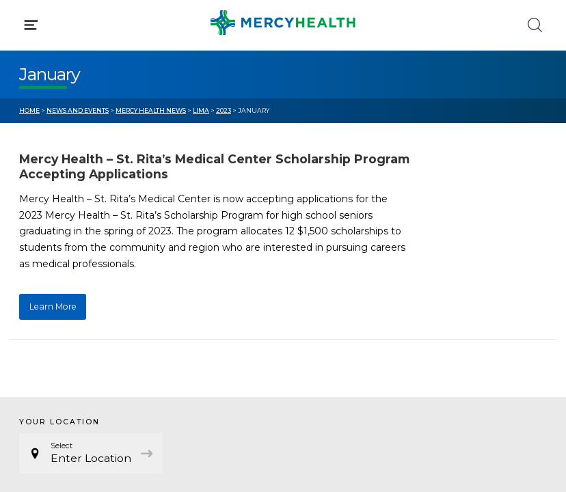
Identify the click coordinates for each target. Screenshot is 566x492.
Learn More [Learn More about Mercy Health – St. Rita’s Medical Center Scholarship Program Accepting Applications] (53, 306)
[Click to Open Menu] (31, 25)
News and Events (77, 110)
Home (29, 110)
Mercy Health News (151, 110)
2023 (223, 110)
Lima (201, 110)
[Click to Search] (535, 25)
